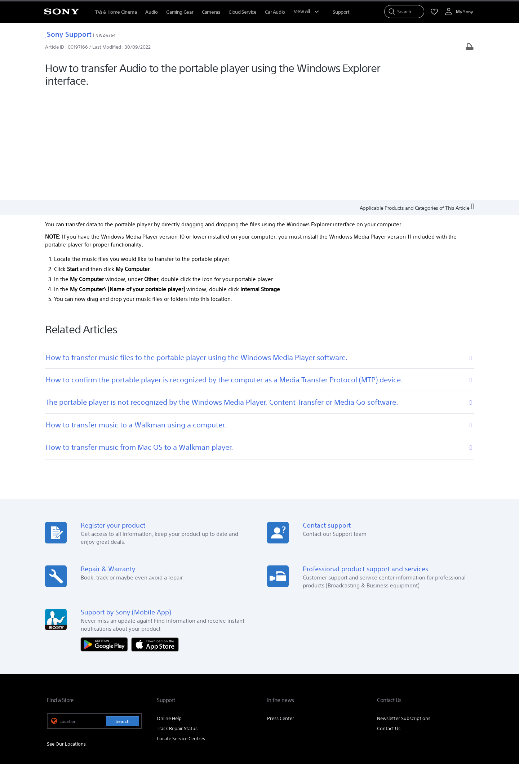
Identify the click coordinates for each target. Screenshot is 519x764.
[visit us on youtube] (464, 690)
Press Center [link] (280, 612)
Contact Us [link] (388, 622)
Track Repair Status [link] (177, 622)
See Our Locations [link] (66, 637)
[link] (56, 691)
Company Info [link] (197, 672)
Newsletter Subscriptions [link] (403, 612)
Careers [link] (359, 672)
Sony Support (68, 34)
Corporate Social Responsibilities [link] (308, 672)
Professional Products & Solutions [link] (410, 672)
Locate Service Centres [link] (181, 632)
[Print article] (469, 47)
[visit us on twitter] (433, 690)
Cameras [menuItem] (211, 12)
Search (122, 615)
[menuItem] (341, 12)
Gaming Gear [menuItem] (179, 12)
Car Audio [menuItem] (275, 12)
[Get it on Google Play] (106, 537)
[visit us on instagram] (449, 690)
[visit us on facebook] (418, 690)
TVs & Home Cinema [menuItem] (116, 12)
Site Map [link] (463, 672)
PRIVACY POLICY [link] (146, 725)
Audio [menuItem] (151, 12)
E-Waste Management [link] (243, 672)
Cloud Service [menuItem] (242, 12)
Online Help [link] (169, 612)
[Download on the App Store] (155, 537)
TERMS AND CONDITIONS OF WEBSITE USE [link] (87, 725)
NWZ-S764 (106, 35)
